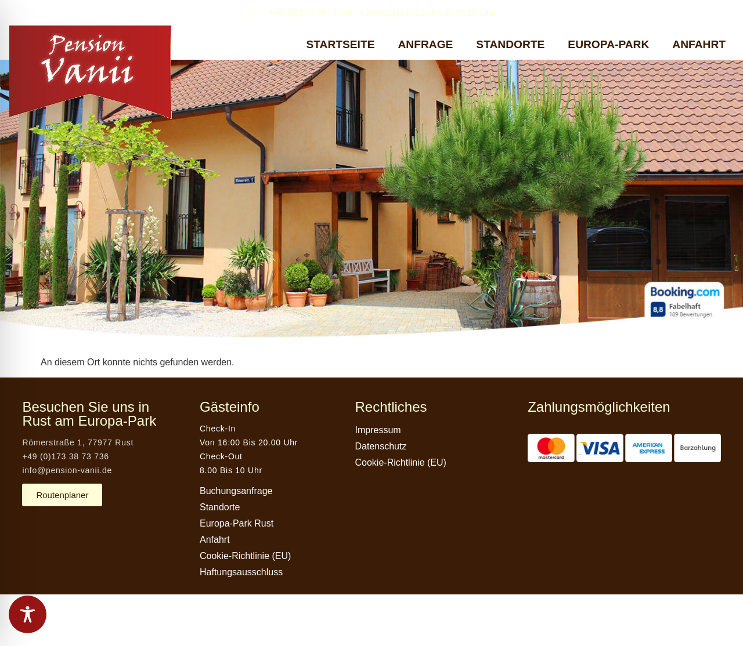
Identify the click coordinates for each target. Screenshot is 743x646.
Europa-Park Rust (236, 523)
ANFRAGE (425, 44)
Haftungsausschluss (241, 572)
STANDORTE (510, 44)
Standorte (220, 507)
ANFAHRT (699, 44)
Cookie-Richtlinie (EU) (245, 556)
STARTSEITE (340, 44)
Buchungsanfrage (236, 491)
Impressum (378, 430)
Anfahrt (215, 540)
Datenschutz (381, 446)
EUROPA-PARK (608, 44)
